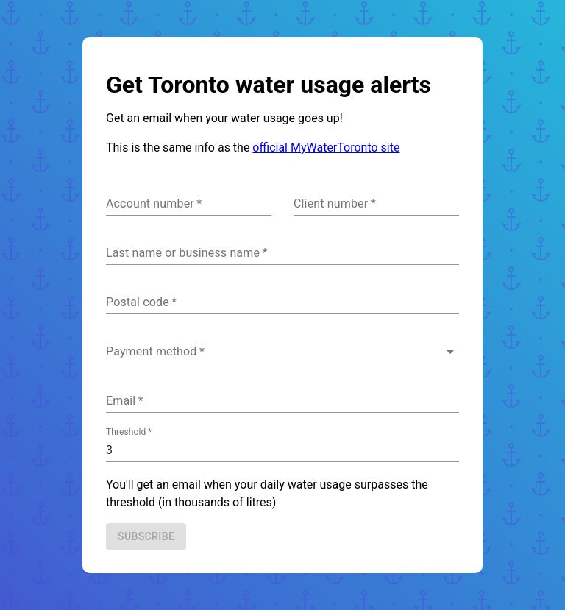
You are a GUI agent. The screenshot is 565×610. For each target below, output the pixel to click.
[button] (282, 351)
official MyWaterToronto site (325, 148)
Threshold (129, 432)
